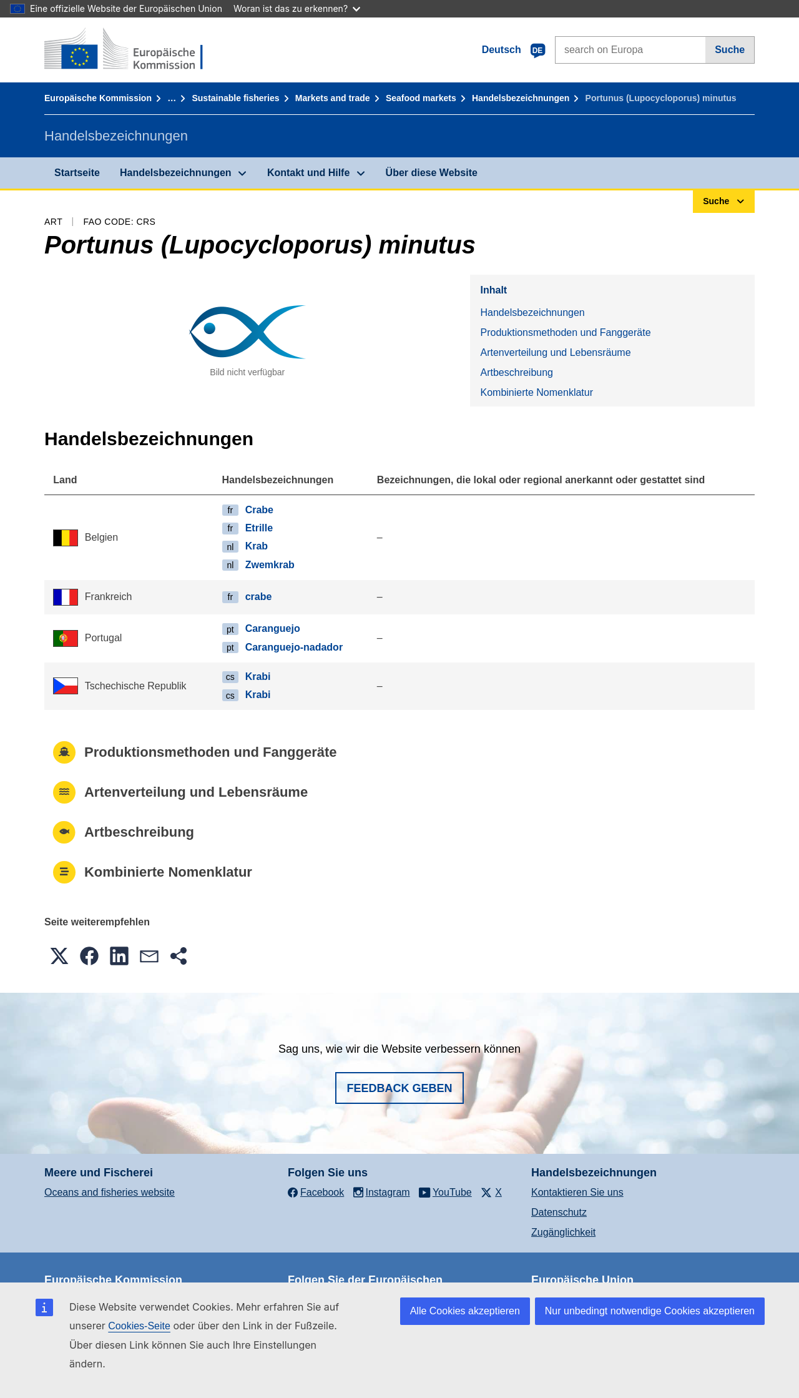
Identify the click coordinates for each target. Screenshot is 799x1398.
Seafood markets (421, 98)
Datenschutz (559, 1212)
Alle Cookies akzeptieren (465, 1311)
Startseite (77, 172)
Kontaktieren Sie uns (577, 1192)
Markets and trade (332, 98)
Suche (730, 49)
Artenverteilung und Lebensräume (555, 352)
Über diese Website (432, 172)
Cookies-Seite (139, 1326)
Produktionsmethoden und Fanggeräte (565, 332)
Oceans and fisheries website (109, 1192)
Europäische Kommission (98, 98)
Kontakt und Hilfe (308, 172)
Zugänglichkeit (563, 1232)
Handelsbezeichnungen (520, 98)
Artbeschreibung (516, 372)
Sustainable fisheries (235, 98)
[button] (59, 955)
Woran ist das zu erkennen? (296, 8)
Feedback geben (399, 1088)
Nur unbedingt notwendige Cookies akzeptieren (650, 1311)
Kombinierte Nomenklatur (536, 392)
